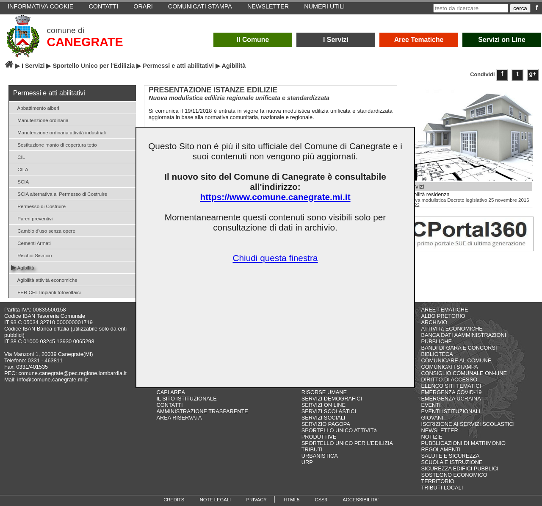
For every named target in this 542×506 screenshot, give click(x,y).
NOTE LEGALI (215, 499)
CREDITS (173, 499)
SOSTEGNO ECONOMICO (454, 475)
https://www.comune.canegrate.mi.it (275, 197)
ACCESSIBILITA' (361, 499)
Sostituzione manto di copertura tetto (54, 144)
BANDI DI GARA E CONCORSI (459, 348)
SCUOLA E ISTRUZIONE (451, 462)
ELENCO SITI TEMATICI (451, 386)
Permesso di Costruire (38, 205)
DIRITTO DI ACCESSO (449, 379)
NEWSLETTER (439, 430)
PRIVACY (256, 499)
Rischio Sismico (31, 255)
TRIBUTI (312, 449)
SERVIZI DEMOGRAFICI (331, 398)
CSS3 (321, 499)
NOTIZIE (431, 437)
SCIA (20, 181)
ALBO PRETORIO (443, 316)
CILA (19, 168)
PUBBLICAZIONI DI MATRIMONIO (463, 443)
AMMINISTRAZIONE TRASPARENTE (202, 411)
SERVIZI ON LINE (323, 405)
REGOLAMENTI (440, 449)
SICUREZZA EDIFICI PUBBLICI (459, 468)
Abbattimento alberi (35, 107)
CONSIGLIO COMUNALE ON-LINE (464, 373)
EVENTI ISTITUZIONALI (450, 411)
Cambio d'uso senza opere (43, 230)
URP (307, 462)
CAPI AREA (171, 392)
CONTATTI (170, 405)
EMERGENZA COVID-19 (451, 392)
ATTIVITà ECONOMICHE (452, 328)
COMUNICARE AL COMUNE (456, 360)
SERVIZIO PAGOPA (325, 424)
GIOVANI (432, 417)
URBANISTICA (319, 456)
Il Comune (253, 39)
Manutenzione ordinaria (40, 119)
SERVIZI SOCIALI (323, 417)
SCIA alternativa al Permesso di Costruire (59, 193)
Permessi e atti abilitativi (178, 65)
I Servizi (335, 39)
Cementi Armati (31, 242)
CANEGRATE (85, 42)
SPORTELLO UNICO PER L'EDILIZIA (347, 443)
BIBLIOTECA (437, 354)
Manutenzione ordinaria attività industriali (58, 132)
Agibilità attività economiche (44, 279)
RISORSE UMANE (324, 392)
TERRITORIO (437, 481)
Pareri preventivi (32, 218)
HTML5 (291, 499)
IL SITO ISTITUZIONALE (187, 398)
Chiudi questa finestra (275, 258)
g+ (532, 73)
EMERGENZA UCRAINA (451, 398)
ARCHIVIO (434, 322)
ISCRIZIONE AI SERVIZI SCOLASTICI (467, 424)
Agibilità (22, 267)
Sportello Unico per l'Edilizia (94, 65)
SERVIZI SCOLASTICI (328, 411)
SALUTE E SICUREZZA (450, 456)
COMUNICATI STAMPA (449, 367)
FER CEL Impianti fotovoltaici (46, 291)
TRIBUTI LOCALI (442, 487)
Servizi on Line (501, 39)
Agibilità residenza (428, 194)
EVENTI (430, 405)
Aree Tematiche (419, 39)
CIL (18, 156)
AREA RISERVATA (179, 417)
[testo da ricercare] (470, 8)
